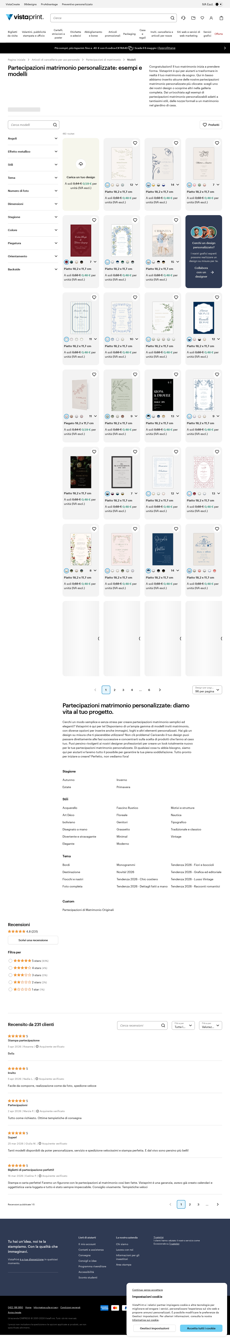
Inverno (122, 754)
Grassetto (123, 803)
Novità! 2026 (125, 846)
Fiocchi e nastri (73, 853)
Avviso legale (14, 1286)
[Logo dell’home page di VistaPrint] (25, 18)
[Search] (163, 999)
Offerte (219, 33)
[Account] (211, 17)
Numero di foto (18, 190)
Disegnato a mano (75, 803)
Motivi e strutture (182, 782)
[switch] (215, 4)
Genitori (122, 796)
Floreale (122, 789)
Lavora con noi (124, 1223)
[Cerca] (172, 18)
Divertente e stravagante (79, 810)
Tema (11, 177)
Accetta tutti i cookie (201, 1328)
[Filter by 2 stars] (10, 956)
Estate (67, 761)
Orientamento (17, 256)
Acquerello (70, 782)
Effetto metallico (19, 151)
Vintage (176, 810)
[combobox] (111, 18)
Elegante (68, 817)
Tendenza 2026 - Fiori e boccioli (192, 839)
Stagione (14, 217)
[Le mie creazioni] (193, 18)
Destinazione (71, 846)
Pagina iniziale (16, 59)
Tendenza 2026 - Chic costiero (137, 853)
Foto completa (72, 860)
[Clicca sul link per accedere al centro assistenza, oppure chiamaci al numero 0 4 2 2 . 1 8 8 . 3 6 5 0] (183, 17)
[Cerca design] (55, 124)
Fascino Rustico (127, 782)
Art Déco (68, 789)
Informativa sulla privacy (46, 1281)
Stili (10, 164)
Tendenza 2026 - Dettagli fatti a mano (142, 860)
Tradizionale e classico (186, 803)
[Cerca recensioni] (139, 999)
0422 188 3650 (15, 1281)
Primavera (123, 761)
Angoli (12, 138)
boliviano (69, 796)
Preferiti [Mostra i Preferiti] (211, 125)
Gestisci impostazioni (154, 1328)
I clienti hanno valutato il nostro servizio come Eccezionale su (177, 1216)
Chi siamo (122, 1218)
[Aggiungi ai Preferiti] (135, 143)
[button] (95, 664)
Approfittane (166, 47)
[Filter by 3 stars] (10, 949)
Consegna (85, 1229)
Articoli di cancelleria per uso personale (56, 59)
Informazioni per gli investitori (127, 1231)
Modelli (131, 59)
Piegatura (14, 243)
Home (28, 1281)
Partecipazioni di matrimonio (103, 59)
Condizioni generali (70, 1281)
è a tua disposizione (32, 1233)
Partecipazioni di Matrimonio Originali (88, 884)
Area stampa (123, 1238)
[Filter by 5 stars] (10, 935)
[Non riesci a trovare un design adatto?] (203, 245)
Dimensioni (15, 203)
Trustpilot (159, 1211)
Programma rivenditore (92, 1240)
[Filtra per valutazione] (183, 999)
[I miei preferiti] (202, 18)
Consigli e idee (87, 1234)
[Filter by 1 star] (10, 963)
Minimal (122, 810)
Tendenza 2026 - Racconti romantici (195, 860)
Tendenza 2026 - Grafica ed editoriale (196, 846)
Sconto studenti (88, 1251)
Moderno (123, 817)
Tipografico (178, 796)
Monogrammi (126, 839)
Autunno (69, 754)
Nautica (176, 789)
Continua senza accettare (147, 1289)
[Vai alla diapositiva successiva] (225, 48)
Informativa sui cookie (145, 1319)
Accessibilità (86, 1246)
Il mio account (87, 1218)
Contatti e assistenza (91, 1223)
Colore (12, 230)
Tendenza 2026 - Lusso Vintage (192, 853)
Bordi (66, 839)
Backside (14, 269)
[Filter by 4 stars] (10, 942)
